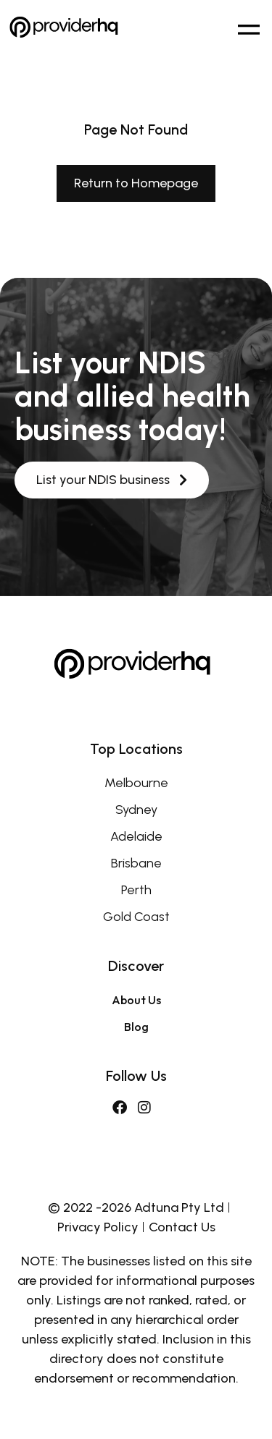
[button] (248, 27)
